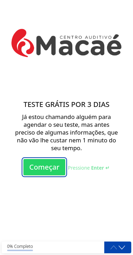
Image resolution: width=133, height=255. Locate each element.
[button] (122, 247)
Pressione (89, 168)
